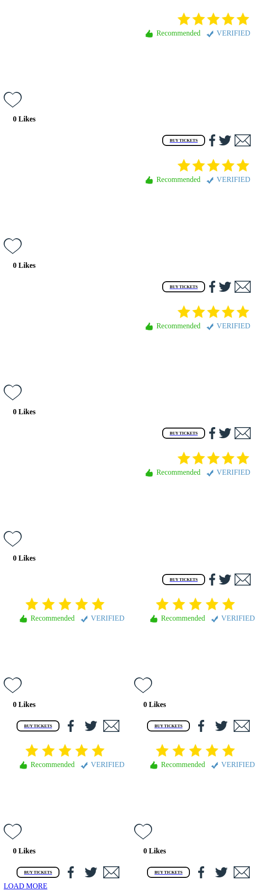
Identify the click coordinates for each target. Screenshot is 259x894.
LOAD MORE (25, 886)
